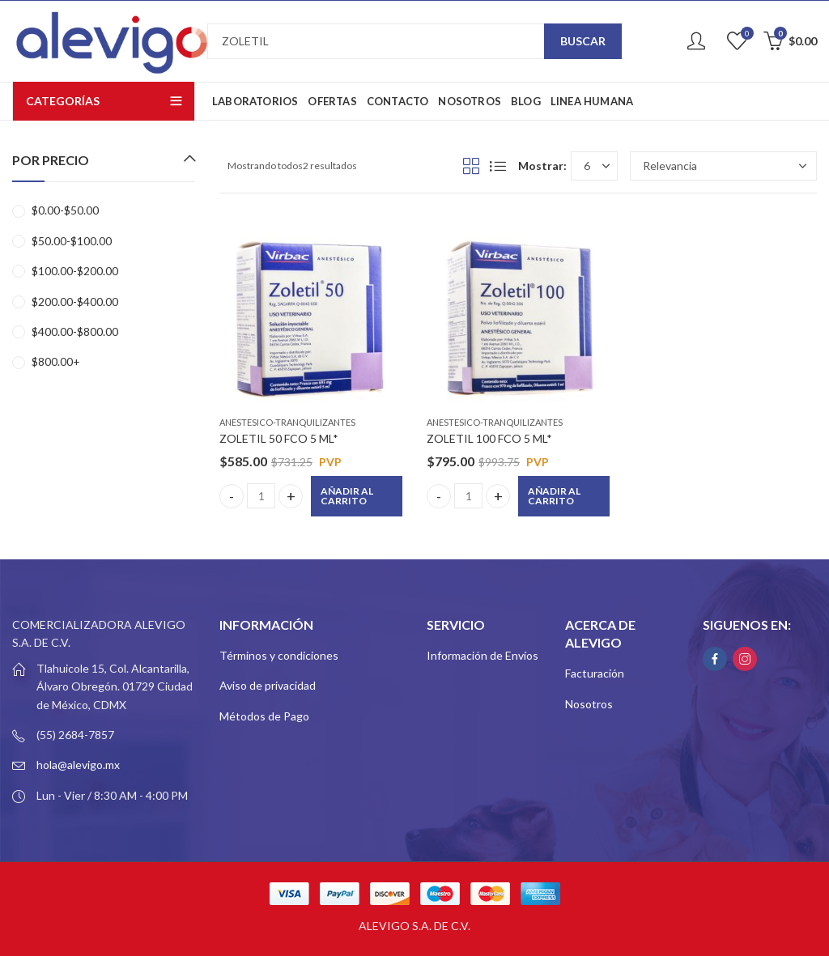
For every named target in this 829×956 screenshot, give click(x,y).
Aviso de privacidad (267, 685)
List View (498, 166)
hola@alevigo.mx (78, 764)
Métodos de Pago (264, 716)
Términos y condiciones (278, 655)
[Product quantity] (261, 495)
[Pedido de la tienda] (723, 166)
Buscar (583, 41)
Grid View (471, 166)
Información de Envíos (482, 655)
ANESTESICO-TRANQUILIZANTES (287, 422)
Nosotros (589, 704)
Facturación (594, 673)
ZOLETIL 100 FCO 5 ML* (489, 438)
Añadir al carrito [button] (347, 496)
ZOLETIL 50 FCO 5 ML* (278, 438)
